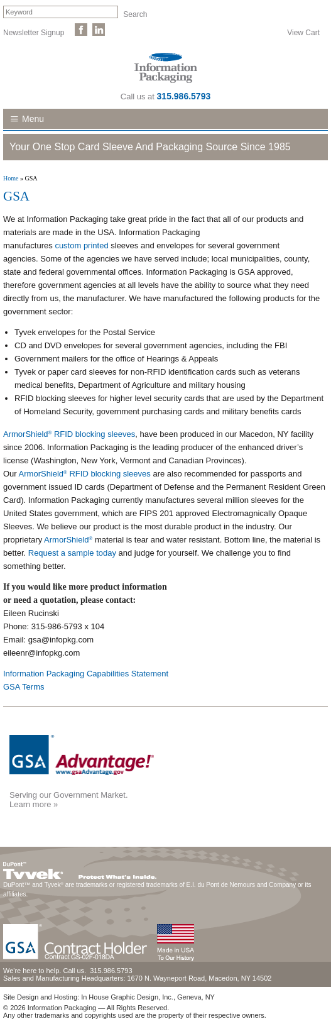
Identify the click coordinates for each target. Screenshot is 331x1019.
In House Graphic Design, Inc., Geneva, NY (148, 997)
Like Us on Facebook (81, 29)
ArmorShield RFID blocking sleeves (69, 434)
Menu (33, 119)
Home (10, 178)
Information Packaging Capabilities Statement (85, 673)
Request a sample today (72, 553)
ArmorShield (68, 539)
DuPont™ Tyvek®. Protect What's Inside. (79, 867)
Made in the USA (175, 942)
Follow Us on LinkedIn (98, 29)
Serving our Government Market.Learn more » (68, 799)
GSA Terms (24, 686)
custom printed (83, 245)
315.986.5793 (184, 96)
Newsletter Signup (33, 32)
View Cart (303, 32)
